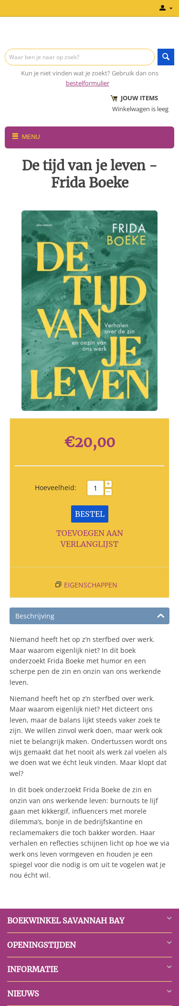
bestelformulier (87, 83)
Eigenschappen (90, 584)
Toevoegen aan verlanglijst (89, 538)
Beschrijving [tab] (90, 615)
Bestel (90, 514)
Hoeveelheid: (55, 487)
